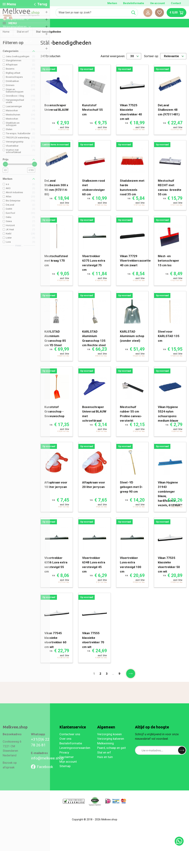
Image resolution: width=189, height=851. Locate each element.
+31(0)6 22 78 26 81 (40, 749)
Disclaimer (66, 764)
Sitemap (65, 773)
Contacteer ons (69, 741)
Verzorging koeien (109, 741)
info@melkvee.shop (42, 765)
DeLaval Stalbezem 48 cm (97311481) (169, 117)
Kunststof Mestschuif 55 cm (92, 117)
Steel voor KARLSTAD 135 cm (168, 343)
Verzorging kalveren (110, 746)
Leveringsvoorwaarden (74, 755)
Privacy (64, 759)
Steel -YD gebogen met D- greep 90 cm (131, 494)
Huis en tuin (105, 764)
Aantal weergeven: (113, 63)
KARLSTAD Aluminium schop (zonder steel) (132, 343)
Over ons (65, 746)
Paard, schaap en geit (111, 755)
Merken (112, 3)
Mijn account (68, 769)
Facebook (42, 774)
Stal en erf (104, 759)
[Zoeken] (92, 12)
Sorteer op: (151, 63)
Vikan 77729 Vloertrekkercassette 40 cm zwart (135, 267)
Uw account (157, 3)
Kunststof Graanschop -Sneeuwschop (54, 418)
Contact (176, 3)
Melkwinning (105, 750)
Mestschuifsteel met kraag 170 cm (56, 267)
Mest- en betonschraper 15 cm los (168, 267)
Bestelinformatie (133, 3)
